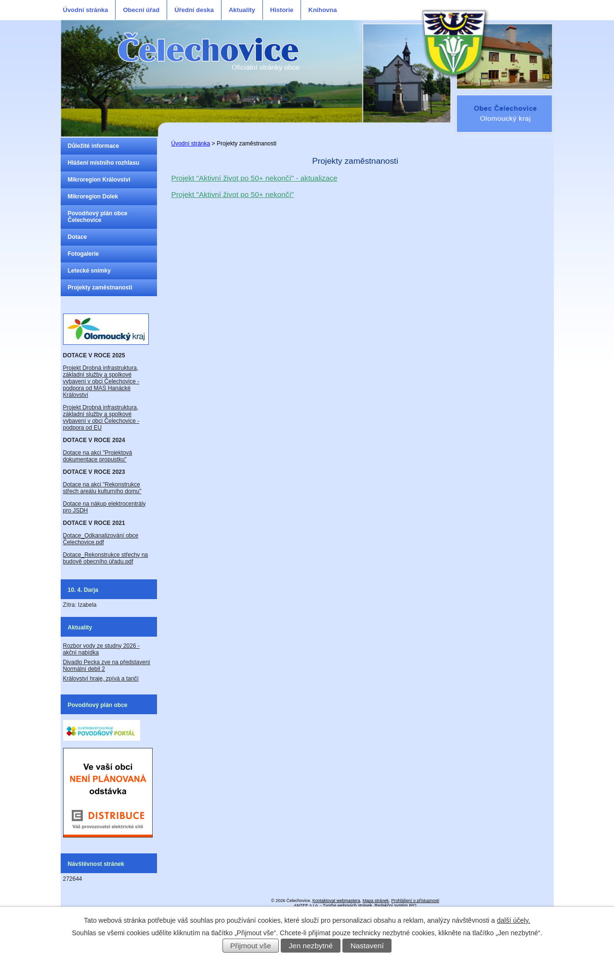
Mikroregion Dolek (93, 196)
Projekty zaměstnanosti (100, 287)
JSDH (79, 510)
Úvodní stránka (85, 9)
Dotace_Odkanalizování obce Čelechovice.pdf (101, 539)
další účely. (513, 920)
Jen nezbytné (310, 946)
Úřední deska (194, 9)
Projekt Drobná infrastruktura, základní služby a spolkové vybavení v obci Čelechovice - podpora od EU (101, 417)
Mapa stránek (376, 900)
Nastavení (367, 946)
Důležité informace (93, 146)
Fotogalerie (83, 253)
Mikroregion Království (99, 179)
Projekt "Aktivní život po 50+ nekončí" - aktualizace (254, 178)
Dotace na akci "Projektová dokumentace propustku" (97, 456)
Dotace (77, 237)
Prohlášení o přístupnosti (415, 900)
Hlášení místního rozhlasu (104, 162)
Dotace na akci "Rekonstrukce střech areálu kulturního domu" (102, 488)
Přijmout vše (250, 946)
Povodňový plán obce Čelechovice (98, 216)
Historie (281, 9)
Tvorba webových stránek (347, 905)
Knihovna (322, 9)
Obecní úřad (141, 9)
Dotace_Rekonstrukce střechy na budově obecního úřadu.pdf (105, 558)
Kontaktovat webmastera (336, 900)
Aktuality (242, 9)
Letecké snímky (89, 270)
